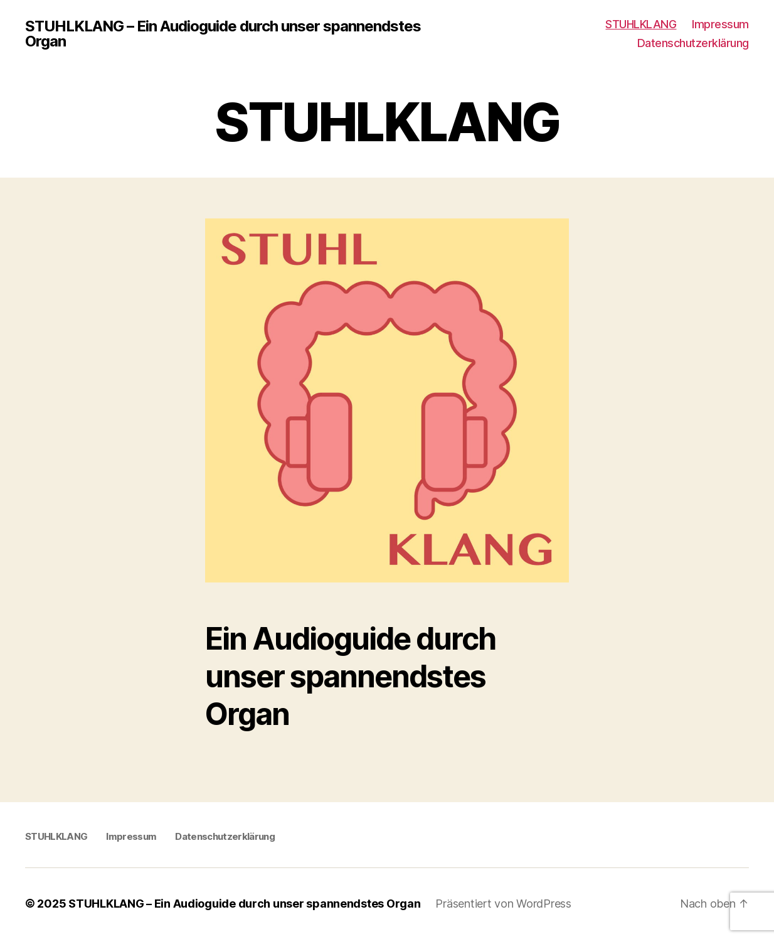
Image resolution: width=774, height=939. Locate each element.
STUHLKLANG (640, 24)
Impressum (720, 24)
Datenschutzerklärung (693, 43)
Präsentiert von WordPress (503, 903)
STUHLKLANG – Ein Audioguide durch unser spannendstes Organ (223, 34)
